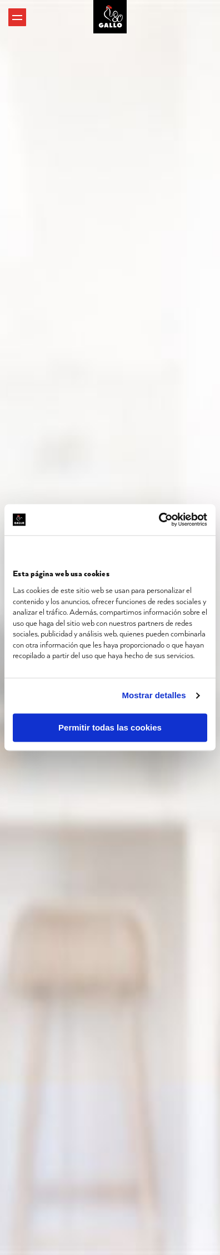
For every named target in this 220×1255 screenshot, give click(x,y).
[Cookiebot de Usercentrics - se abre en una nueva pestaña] (158, 519)
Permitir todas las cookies (110, 727)
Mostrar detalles (154, 695)
